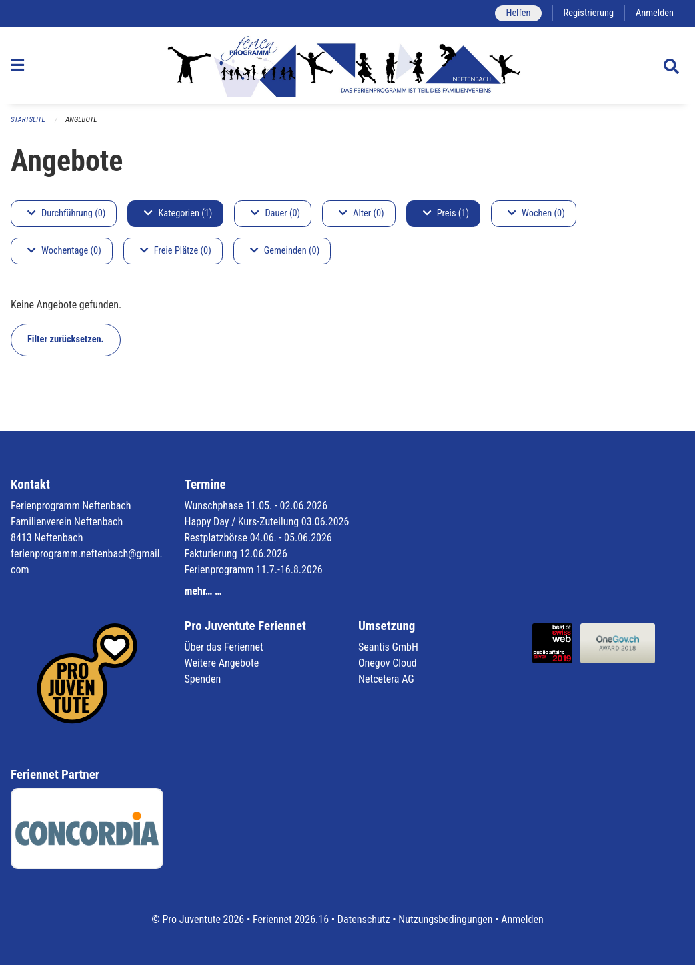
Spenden (203, 679)
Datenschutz (363, 919)
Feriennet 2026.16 (291, 919)
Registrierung (589, 13)
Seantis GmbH (388, 647)
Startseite (28, 119)
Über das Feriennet (224, 647)
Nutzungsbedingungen (445, 919)
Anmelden (655, 13)
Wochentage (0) (64, 250)
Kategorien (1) (178, 213)
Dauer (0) (275, 213)
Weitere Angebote (222, 663)
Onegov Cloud (387, 663)
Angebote (81, 119)
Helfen (518, 13)
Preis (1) (446, 213)
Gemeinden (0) (284, 250)
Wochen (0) (536, 213)
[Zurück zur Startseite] (347, 65)
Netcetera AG (386, 679)
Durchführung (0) (66, 213)
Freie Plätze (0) (175, 250)
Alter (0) (361, 213)
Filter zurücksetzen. (65, 339)
